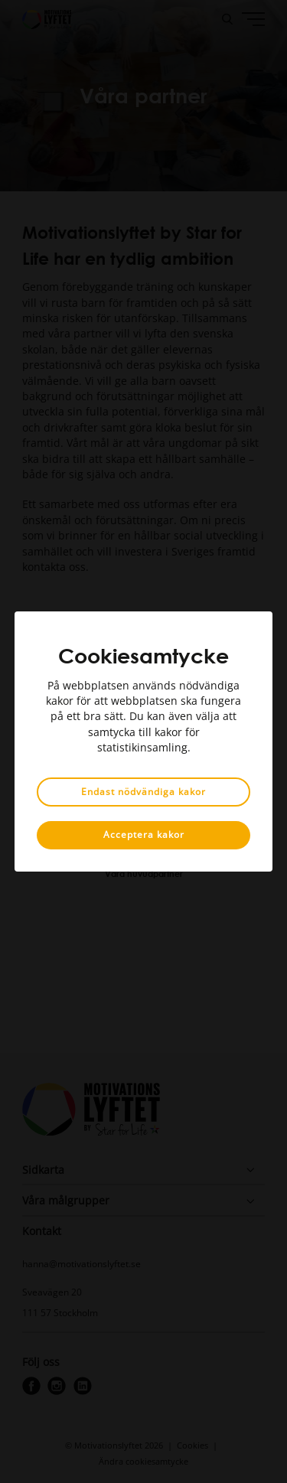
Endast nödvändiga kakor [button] (143, 791)
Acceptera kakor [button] (143, 834)
